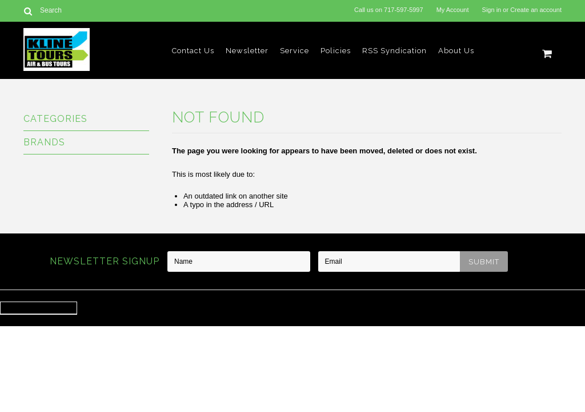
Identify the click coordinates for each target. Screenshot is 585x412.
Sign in (492, 9)
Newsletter (247, 50)
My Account (452, 9)
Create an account (536, 9)
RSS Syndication (394, 50)
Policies (335, 50)
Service (294, 50)
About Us (456, 50)
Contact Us (193, 50)
